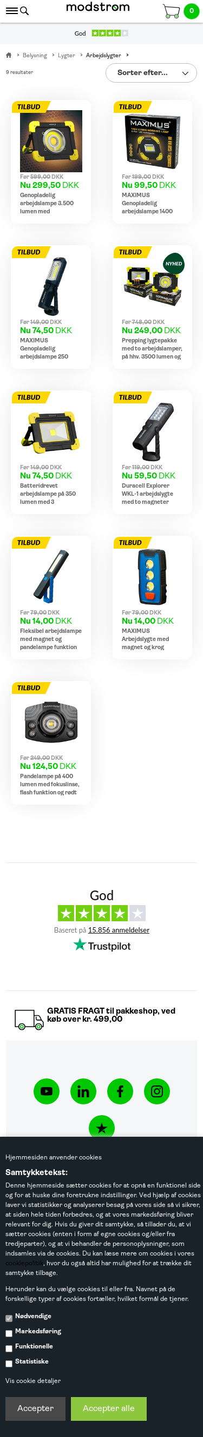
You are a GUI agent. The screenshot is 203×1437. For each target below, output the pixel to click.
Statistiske (32, 1362)
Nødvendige (33, 1316)
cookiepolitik (24, 1263)
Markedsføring (38, 1331)
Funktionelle (34, 1347)
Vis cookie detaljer (33, 1381)
